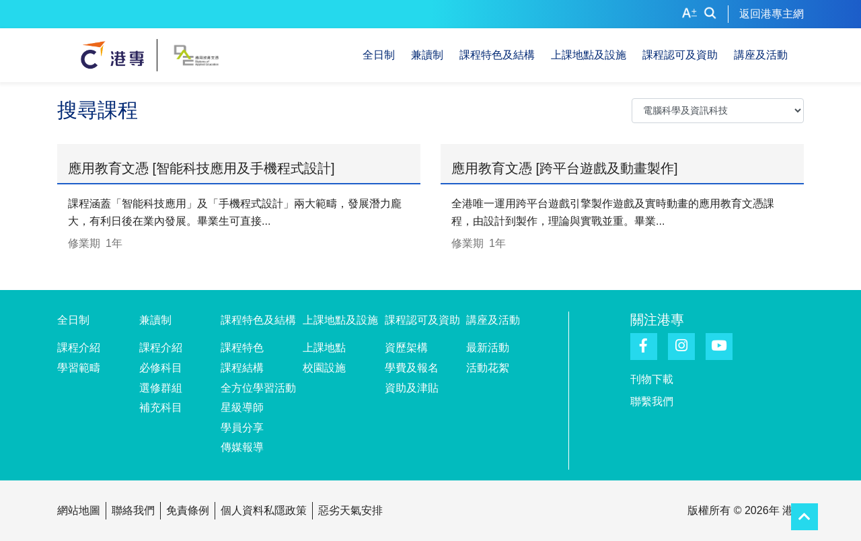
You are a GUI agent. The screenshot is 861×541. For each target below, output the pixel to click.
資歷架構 (406, 347)
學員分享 (242, 427)
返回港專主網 (771, 14)
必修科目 (160, 367)
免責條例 (187, 510)
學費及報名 (412, 367)
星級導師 (242, 407)
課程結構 (242, 367)
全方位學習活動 (258, 388)
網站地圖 (78, 510)
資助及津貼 (412, 388)
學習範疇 (78, 367)
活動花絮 (487, 367)
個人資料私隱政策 (264, 510)
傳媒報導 (242, 447)
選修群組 (160, 388)
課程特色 (242, 347)
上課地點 (324, 347)
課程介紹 (78, 347)
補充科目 (160, 407)
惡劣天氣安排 (350, 510)
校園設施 (324, 367)
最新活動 (487, 347)
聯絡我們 (133, 510)
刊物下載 (651, 379)
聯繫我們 (651, 401)
